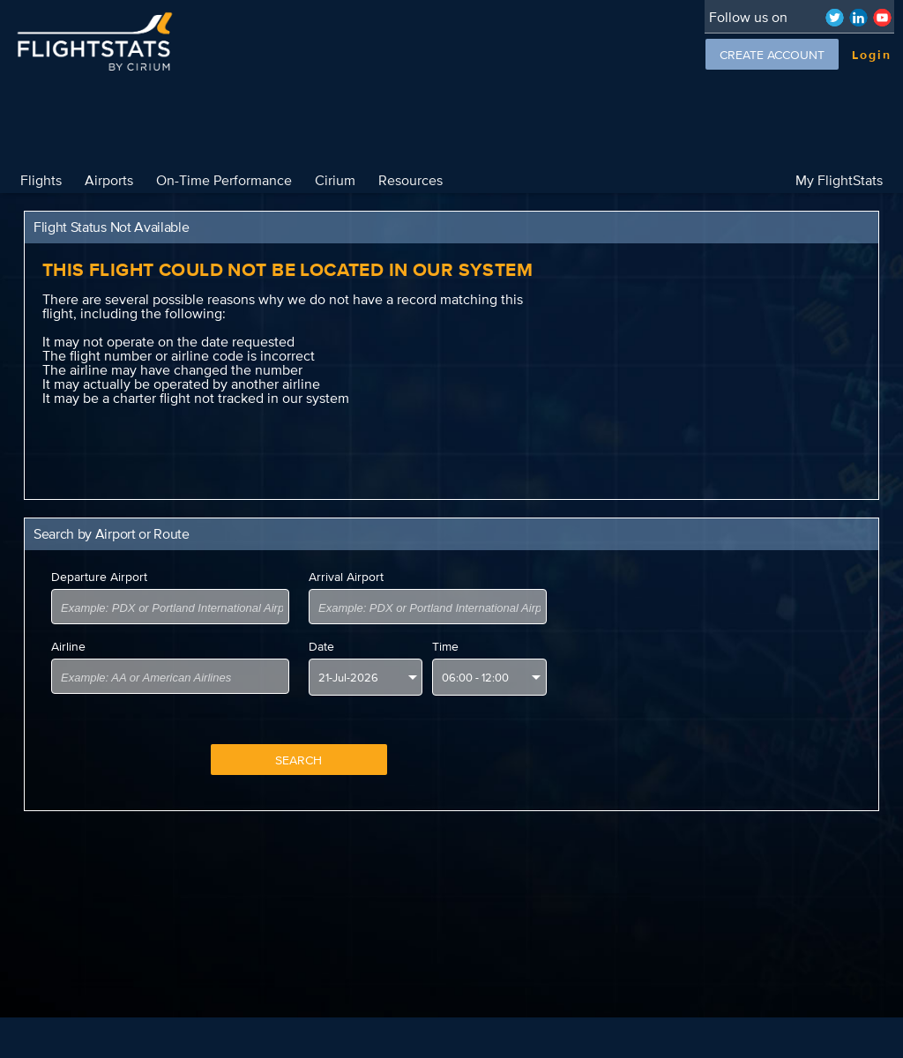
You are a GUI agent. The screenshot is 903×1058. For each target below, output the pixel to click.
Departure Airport (99, 576)
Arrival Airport (346, 576)
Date (321, 646)
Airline (68, 646)
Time (445, 646)
